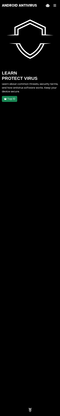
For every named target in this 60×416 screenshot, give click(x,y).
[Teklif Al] (48, 5)
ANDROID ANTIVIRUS (19, 5)
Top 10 (9, 99)
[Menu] (55, 5)
